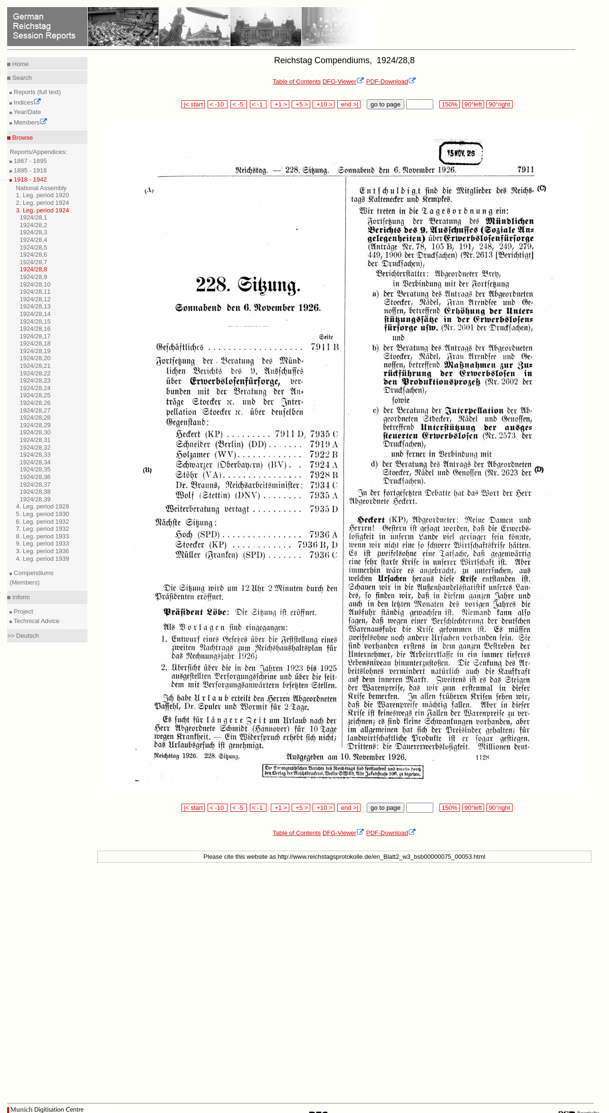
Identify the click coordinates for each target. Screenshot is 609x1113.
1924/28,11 (34, 291)
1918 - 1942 (29, 179)
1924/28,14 (34, 313)
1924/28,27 (34, 410)
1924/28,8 (33, 269)
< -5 (239, 104)
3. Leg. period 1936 (42, 551)
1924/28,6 (33, 254)
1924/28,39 (34, 499)
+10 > (323, 104)
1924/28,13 (34, 306)
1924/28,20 (34, 358)
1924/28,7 (33, 262)
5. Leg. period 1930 (42, 514)
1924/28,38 (34, 491)
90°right (499, 104)
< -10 (218, 104)
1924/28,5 (33, 247)
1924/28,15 (34, 321)
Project (22, 611)
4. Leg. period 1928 (42, 506)
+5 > (301, 104)
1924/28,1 (33, 217)
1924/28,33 (34, 454)
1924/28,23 (34, 380)
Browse (21, 137)
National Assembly (41, 188)
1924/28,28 (34, 417)
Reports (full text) (36, 92)
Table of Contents (297, 81)
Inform (19, 597)
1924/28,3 (33, 232)
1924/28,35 (34, 469)
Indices (26, 102)
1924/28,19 (34, 351)
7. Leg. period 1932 (42, 528)
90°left (473, 104)
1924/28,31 (34, 439)
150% (449, 104)
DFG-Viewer (343, 81)
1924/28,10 (34, 284)
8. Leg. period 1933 (42, 536)
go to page (385, 104)
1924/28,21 (34, 365)
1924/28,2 (33, 225)
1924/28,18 (34, 343)
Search (21, 77)
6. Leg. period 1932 (42, 521)
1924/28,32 (34, 447)
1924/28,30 (34, 432)
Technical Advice (35, 620)
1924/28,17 (34, 336)
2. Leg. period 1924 (42, 202)
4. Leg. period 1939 (42, 558)
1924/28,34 (34, 462)
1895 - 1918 (29, 170)
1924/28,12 (34, 299)
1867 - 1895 (29, 160)
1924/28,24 (34, 388)
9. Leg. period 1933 (42, 543)
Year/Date (26, 111)
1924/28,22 (34, 373)
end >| (349, 104)
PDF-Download (391, 81)
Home (19, 63)
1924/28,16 (34, 328)
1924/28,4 (33, 239)
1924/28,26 (34, 402)
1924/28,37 (34, 484)
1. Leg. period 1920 (42, 195)
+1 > (280, 104)
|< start (193, 104)
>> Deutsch (23, 635)
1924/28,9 (33, 276)
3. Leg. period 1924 (42, 210)
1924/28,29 (34, 425)
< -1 (258, 104)
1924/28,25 (34, 395)
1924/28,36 (34, 476)
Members (30, 122)
